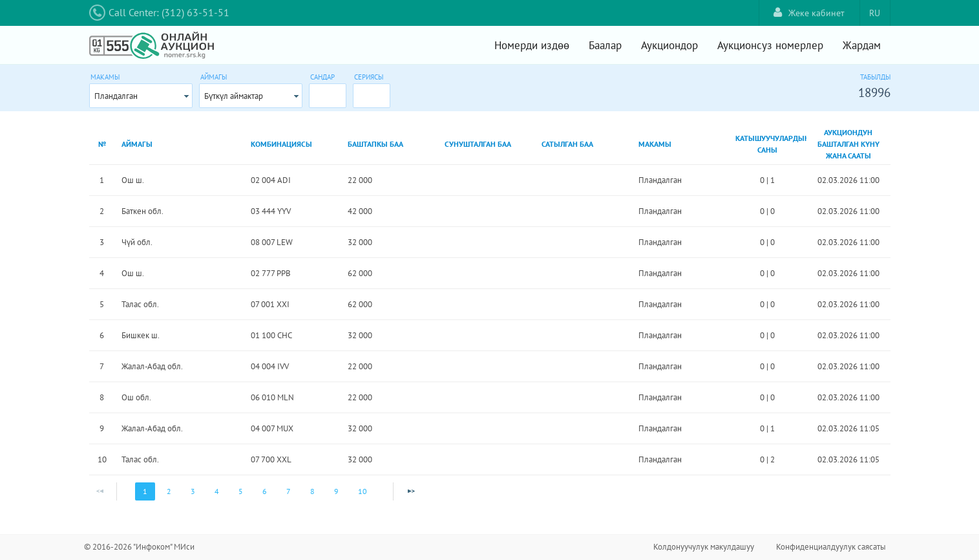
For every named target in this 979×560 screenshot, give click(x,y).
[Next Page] (411, 491)
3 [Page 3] (193, 491)
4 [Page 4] (217, 491)
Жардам (862, 45)
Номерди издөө (531, 45)
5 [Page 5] (240, 491)
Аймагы (213, 76)
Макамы (105, 76)
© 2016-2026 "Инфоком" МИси (139, 546)
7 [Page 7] (288, 491)
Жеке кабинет (809, 12)
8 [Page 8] (312, 491)
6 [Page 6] (264, 491)
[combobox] (141, 95)
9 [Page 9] (336, 491)
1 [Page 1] (145, 491)
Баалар (605, 45)
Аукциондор (669, 45)
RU (874, 13)
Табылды (875, 76)
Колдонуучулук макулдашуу (703, 546)
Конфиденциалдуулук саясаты (831, 546)
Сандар (322, 76)
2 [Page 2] (169, 491)
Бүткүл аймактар (233, 96)
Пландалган (116, 96)
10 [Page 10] (362, 491)
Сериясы (368, 76)
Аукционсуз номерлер (770, 45)
